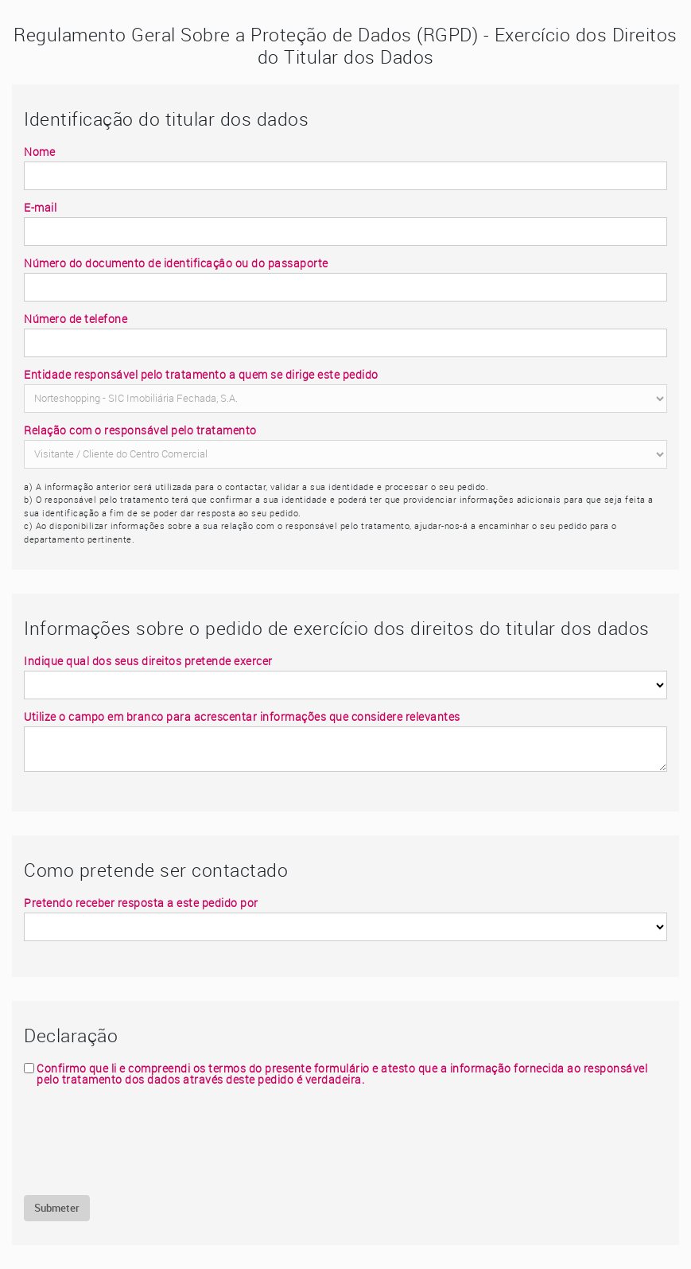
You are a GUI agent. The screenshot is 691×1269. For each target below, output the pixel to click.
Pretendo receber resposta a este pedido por (141, 903)
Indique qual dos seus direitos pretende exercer (148, 661)
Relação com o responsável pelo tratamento (140, 430)
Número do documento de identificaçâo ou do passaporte (176, 263)
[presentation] (145, 1140)
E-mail (40, 207)
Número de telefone (75, 319)
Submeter (57, 1208)
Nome (39, 152)
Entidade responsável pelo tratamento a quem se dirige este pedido (201, 374)
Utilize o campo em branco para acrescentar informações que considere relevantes (242, 716)
